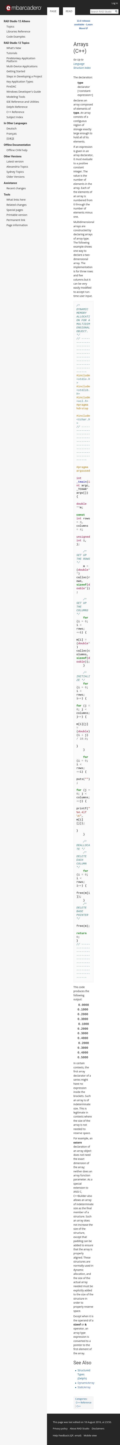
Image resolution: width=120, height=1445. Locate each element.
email (78, 1435)
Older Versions (15, 176)
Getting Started (15, 71)
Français (11, 133)
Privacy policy (60, 1428)
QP (72, 1435)
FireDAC (11, 86)
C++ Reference (83, 1402)
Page (53, 11)
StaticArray (83, 1387)
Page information (17, 225)
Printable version (16, 215)
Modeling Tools (15, 96)
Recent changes (16, 188)
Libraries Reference (18, 31)
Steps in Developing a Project (24, 76)
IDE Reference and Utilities (22, 101)
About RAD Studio (79, 1428)
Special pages (14, 210)
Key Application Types (19, 81)
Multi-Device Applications (21, 66)
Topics (10, 26)
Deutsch (11, 128)
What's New (13, 48)
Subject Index (14, 117)
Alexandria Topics (17, 166)
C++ (79, 1406)
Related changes (16, 204)
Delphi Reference (17, 107)
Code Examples (15, 36)
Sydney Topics (15, 171)
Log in (115, 3)
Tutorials (11, 53)
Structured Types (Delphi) (83, 1374)
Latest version (15, 161)
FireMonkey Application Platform (20, 59)
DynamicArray (85, 1382)
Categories (81, 1398)
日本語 (10, 138)
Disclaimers (98, 1428)
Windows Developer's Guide (23, 91)
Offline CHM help (16, 150)
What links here (16, 199)
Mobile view (90, 1435)
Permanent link (15, 220)
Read (62, 26)
